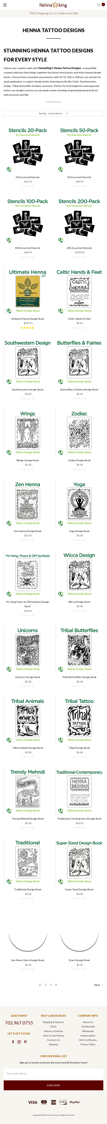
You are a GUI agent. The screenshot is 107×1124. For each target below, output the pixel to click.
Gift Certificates (88, 1039)
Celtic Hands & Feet (79, 318)
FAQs (53, 1026)
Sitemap (53, 1044)
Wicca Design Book (79, 601)
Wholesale (88, 1031)
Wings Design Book (28, 460)
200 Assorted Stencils (79, 247)
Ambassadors (87, 1035)
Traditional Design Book (27, 889)
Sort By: (43, 113)
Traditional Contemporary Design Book (79, 818)
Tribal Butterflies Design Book (79, 676)
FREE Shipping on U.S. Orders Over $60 (54, 13)
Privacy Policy (87, 1044)
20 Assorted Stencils (28, 177)
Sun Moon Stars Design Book (27, 960)
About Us (88, 1022)
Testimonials (88, 1026)
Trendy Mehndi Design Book (28, 818)
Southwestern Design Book (27, 389)
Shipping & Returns (53, 1022)
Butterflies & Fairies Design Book (79, 389)
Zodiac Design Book (79, 460)
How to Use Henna (53, 1035)
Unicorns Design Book (27, 676)
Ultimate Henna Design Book (27, 318)
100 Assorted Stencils (27, 247)
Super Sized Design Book (79, 889)
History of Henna (53, 1031)
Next (99, 985)
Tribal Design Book (79, 747)
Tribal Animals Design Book (27, 747)
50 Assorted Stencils (79, 177)
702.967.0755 (19, 1022)
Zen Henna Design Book (27, 531)
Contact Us (53, 1039)
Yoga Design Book (79, 531)
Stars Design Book (79, 960)
